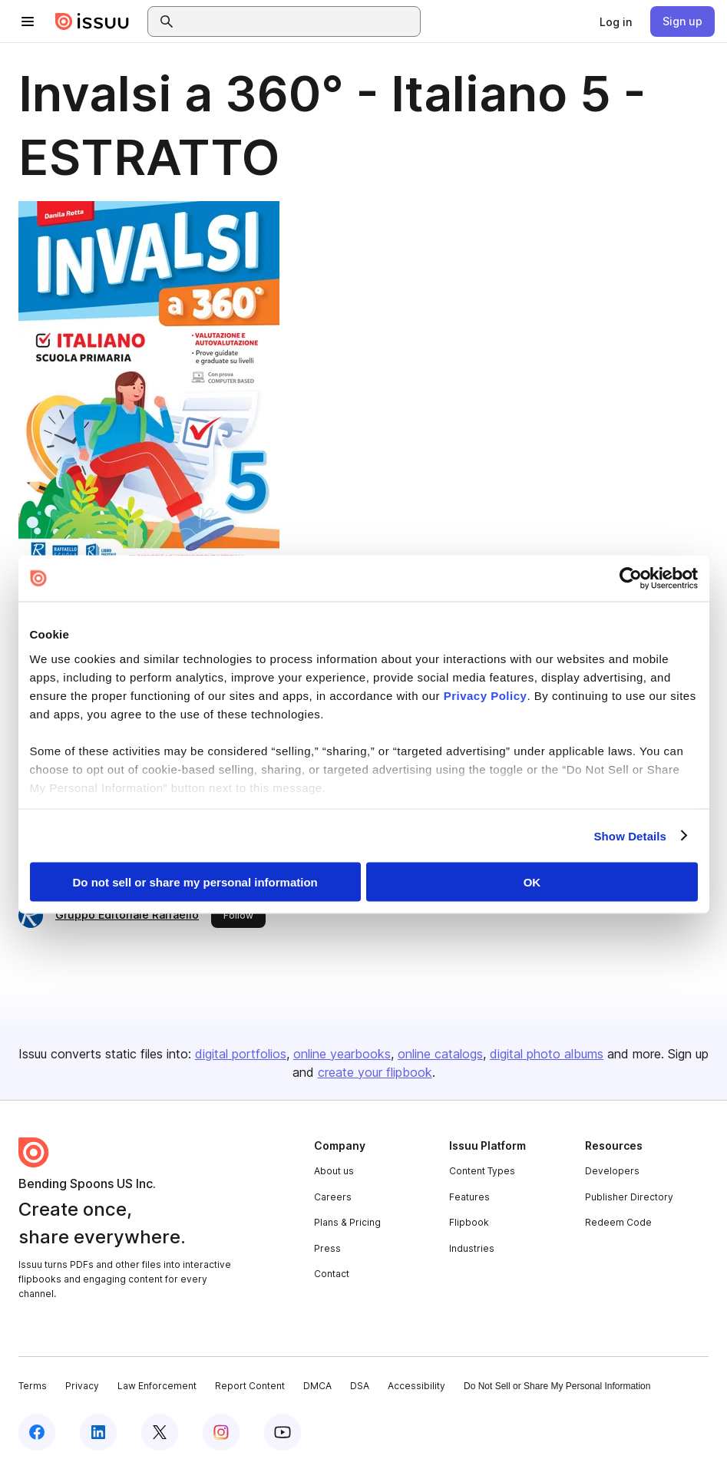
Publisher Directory (629, 1197)
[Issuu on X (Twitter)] (159, 1432)
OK (532, 882)
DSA (359, 1385)
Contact (331, 1273)
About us (334, 1171)
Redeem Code (618, 1222)
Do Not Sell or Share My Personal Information (557, 1386)
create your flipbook (375, 1072)
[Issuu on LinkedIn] (98, 1432)
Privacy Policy (485, 694)
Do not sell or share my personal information (195, 882)
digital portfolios (240, 1053)
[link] (615, 21)
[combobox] (298, 21)
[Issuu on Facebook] (36, 1432)
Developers (612, 1171)
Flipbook (469, 1222)
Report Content (250, 1385)
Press (327, 1248)
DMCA (317, 1385)
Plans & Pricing (347, 1222)
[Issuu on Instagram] (221, 1432)
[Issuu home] (92, 21)
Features (469, 1197)
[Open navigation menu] (27, 21)
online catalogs (440, 1053)
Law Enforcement (157, 1385)
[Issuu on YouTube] (282, 1432)
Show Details (630, 835)
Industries (471, 1248)
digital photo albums (546, 1053)
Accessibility (416, 1385)
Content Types (482, 1171)
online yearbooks (342, 1053)
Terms (32, 1385)
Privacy (82, 1385)
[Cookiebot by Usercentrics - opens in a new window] (630, 578)
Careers (333, 1197)
